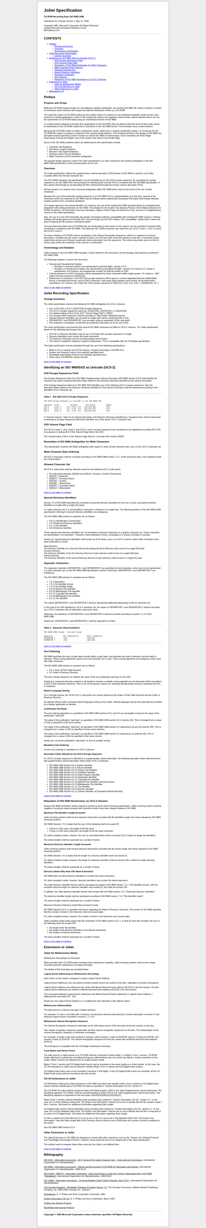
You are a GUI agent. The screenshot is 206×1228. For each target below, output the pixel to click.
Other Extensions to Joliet (66, 89)
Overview (58, 49)
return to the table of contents (57, 287)
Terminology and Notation (66, 51)
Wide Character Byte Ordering (68, 68)
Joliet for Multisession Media (67, 84)
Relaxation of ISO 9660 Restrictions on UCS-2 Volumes (80, 79)
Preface (52, 44)
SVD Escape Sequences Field (68, 60)
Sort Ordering (60, 77)
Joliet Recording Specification (63, 53)
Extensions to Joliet (58, 82)
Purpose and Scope (63, 46)
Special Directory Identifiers (67, 72)
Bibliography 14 (56, 91)
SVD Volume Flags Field (65, 63)
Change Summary (62, 56)
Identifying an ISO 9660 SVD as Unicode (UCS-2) (72, 58)
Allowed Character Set (64, 70)
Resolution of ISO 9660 (57, 444)
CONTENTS (52, 38)
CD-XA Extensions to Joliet (66, 86)
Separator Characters (64, 75)
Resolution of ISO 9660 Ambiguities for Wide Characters (80, 65)
